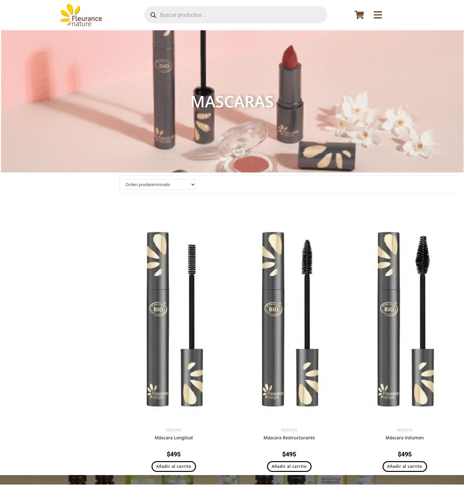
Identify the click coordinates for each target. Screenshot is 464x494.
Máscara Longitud (174, 438)
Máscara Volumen (405, 438)
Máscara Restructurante (289, 438)
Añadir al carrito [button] (173, 466)
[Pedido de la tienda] (157, 184)
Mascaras (173, 429)
